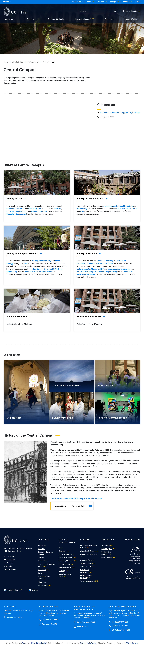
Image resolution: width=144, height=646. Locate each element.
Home (6, 62)
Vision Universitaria (66, 558)
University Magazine (66, 561)
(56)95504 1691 (118, 622)
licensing (10, 209)
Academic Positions (87, 560)
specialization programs (119, 269)
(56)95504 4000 (13, 617)
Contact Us (107, 540)
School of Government (16, 214)
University (43, 540)
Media (89, 2)
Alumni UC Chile (86, 566)
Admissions (77, 2)
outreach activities (40, 211)
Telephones (105, 545)
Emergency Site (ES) (50, 624)
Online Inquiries (106, 549)
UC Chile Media (64, 564)
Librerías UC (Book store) (89, 554)
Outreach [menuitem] (109, 19)
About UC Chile (17, 62)
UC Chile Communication (67, 541)
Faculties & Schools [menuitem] (56, 19)
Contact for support (84, 622)
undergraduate (83, 269)
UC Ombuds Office (119, 630)
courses (57, 209)
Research (41, 549)
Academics (42, 545)
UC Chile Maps (43, 585)
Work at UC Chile (86, 563)
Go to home (6, 2)
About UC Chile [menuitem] (133, 19)
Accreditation (132, 540)
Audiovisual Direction (123, 206)
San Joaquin (8, 563)
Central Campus (9, 556)
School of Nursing (105, 261)
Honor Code (42, 570)
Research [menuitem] (32, 19)
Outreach (41, 558)
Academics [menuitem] (10, 19)
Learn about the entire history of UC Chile (72, 506)
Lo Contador (8, 566)
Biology (35, 261)
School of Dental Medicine (101, 263)
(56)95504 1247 (118, 625)
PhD (82, 211)
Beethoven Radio (65, 567)
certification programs (16, 211)
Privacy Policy (11, 590)
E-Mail (139, 2)
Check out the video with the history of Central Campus (75, 499)
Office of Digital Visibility (39, 643)
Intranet (125, 2)
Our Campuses (32, 62)
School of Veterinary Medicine (39, 272)
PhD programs (34, 209)
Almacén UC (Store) (87, 551)
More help (81, 626)
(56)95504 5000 (48, 619)
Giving (112, 2)
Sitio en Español (129, 11)
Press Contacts (106, 558)
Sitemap (33, 590)
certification (122, 209)
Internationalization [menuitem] (82, 19)
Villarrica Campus (10, 569)
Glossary (62, 571)
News (61, 548)
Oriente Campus (9, 559)
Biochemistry (45, 261)
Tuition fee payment (87, 581)
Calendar (62, 551)
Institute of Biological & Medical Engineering (97, 272)
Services (85, 540)
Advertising (82, 209)
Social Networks (64, 554)
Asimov (24, 643)
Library (100, 2)
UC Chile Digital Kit (132, 643)
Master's (20, 209)
